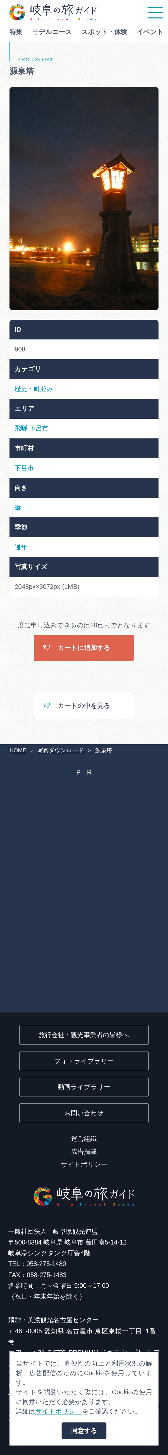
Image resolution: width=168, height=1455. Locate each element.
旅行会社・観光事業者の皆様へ (84, 1034)
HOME (17, 750)
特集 (15, 31)
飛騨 (21, 428)
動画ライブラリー (84, 1086)
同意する (84, 1430)
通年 (21, 546)
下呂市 (38, 428)
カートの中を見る (76, 706)
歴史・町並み (34, 388)
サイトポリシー (84, 1164)
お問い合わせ (84, 1113)
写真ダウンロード (60, 750)
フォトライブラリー (84, 1061)
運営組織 (84, 1138)
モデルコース (52, 31)
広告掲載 (84, 1151)
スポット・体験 (104, 31)
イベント (150, 31)
